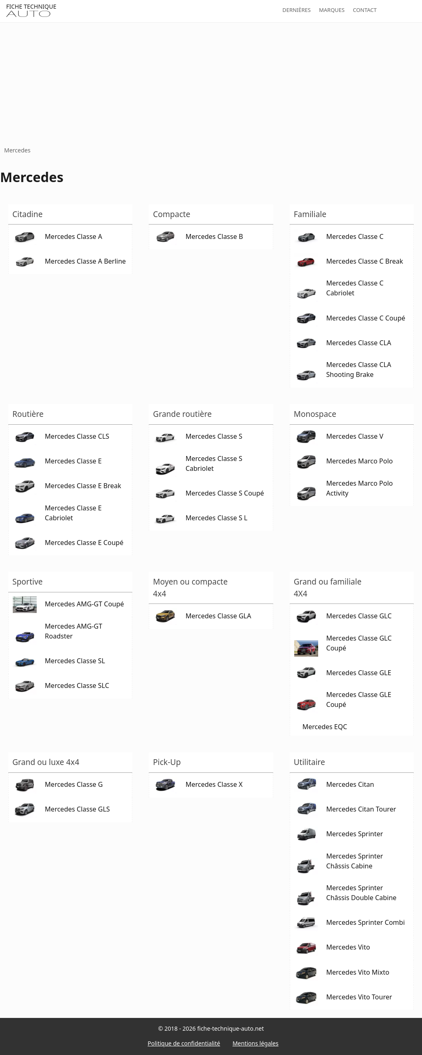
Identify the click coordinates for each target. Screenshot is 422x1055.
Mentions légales (255, 1043)
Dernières (296, 10)
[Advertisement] (211, 84)
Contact (365, 10)
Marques (332, 10)
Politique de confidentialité (184, 1043)
